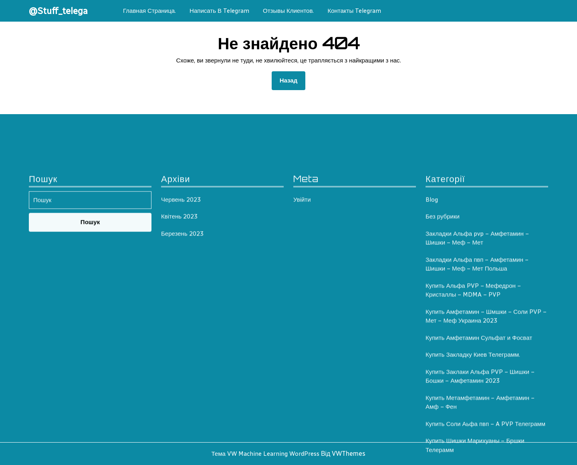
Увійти (302, 286)
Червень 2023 (181, 286)
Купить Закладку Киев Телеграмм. (473, 442)
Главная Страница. (149, 11)
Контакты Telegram (354, 11)
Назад (292, 80)
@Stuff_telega (58, 11)
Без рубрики (443, 304)
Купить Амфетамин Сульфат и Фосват (479, 425)
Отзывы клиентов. (288, 11)
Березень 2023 (182, 320)
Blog (432, 286)
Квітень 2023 (179, 304)
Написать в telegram (219, 11)
